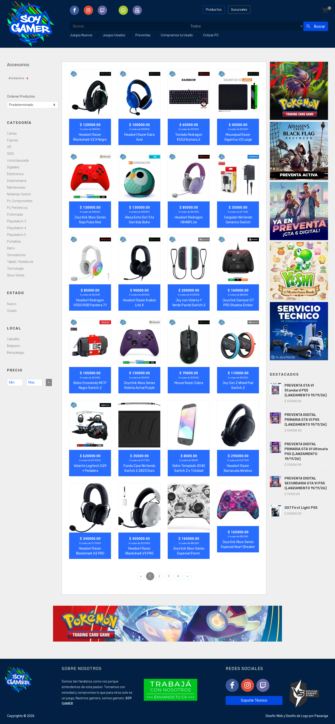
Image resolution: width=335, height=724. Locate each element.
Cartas (12, 133)
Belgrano (13, 346)
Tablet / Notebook (20, 262)
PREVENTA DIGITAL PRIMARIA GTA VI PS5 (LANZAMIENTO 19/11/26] (306, 420)
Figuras (12, 140)
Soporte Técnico (254, 700)
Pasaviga (321, 716)
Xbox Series (15, 275)
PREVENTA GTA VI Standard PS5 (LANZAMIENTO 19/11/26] (306, 390)
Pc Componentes (20, 201)
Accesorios (16, 78)
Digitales (13, 167)
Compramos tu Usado (177, 35)
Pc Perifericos (17, 208)
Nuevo (12, 304)
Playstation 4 (16, 228)
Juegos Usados (114, 35)
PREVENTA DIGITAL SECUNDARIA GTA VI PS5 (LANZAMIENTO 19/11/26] (306, 483)
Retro (11, 248)
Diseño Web (274, 716)
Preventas (143, 35)
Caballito (13, 339)
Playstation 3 (16, 221)
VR (9, 147)
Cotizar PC (211, 35)
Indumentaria (16, 181)
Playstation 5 (16, 235)
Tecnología (15, 268)
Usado (12, 311)
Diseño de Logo (297, 716)
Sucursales (239, 9)
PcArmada (15, 214)
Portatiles (14, 241)
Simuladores (16, 255)
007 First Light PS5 (301, 508)
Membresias (16, 187)
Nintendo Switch (19, 194)
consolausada (18, 160)
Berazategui (15, 352)
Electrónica (15, 174)
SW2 (10, 154)
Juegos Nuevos (81, 35)
